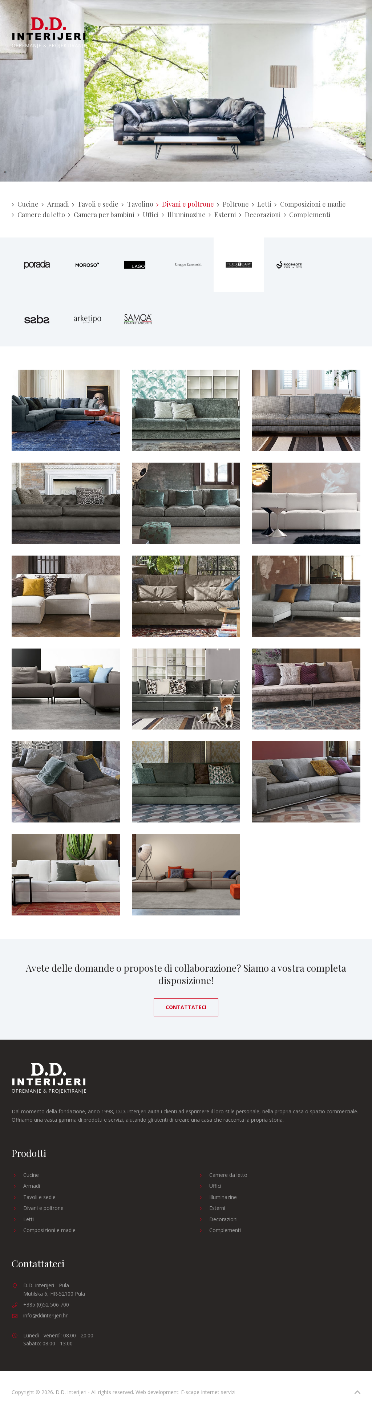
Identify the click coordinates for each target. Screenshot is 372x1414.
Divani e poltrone (185, 204)
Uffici (148, 214)
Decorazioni (260, 214)
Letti (262, 204)
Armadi (55, 204)
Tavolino (137, 204)
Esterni (222, 214)
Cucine (25, 204)
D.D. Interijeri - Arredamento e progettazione (49, 32)
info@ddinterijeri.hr (45, 1315)
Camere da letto (38, 214)
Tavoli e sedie (95, 204)
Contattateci (186, 1007)
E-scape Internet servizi (208, 1392)
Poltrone (233, 204)
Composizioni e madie (310, 204)
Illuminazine (184, 214)
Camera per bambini (101, 214)
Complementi (307, 214)
